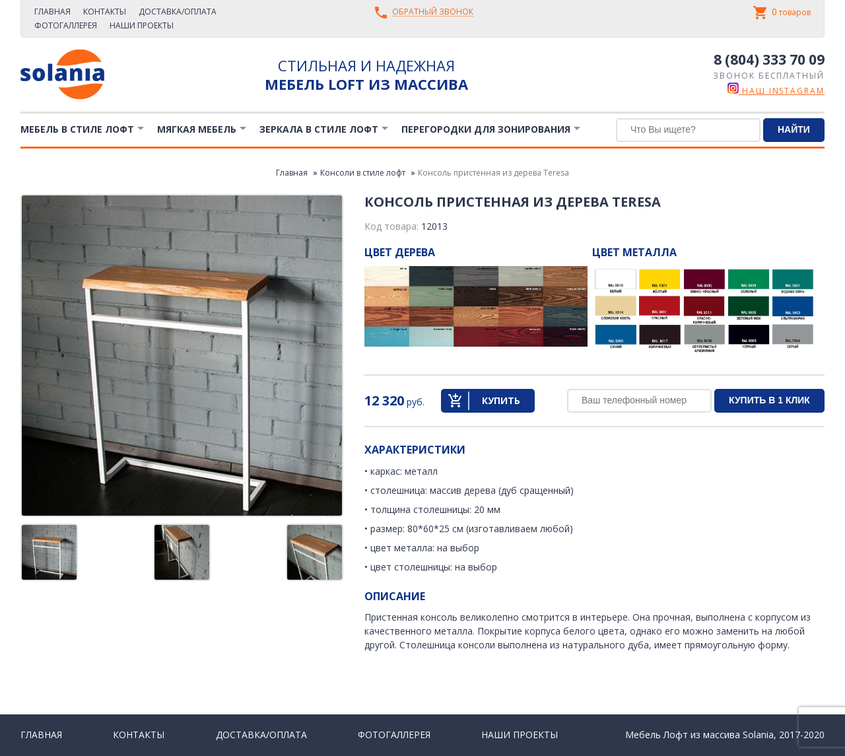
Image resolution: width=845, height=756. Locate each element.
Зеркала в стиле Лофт (318, 129)
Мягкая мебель (196, 129)
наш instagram (776, 90)
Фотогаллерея (65, 25)
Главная (52, 11)
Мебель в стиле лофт (77, 129)
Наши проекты (142, 25)
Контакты (104, 11)
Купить (501, 400)
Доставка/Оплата (178, 11)
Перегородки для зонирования (485, 129)
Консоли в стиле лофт (362, 172)
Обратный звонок (432, 12)
